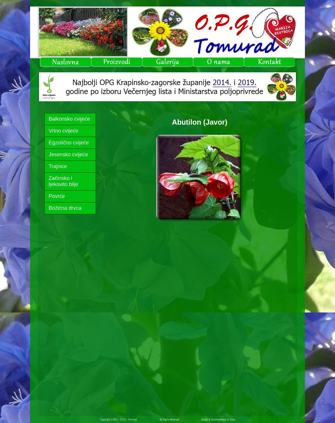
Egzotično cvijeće (69, 143)
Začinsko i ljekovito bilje (63, 181)
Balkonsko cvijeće (69, 119)
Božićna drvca (65, 208)
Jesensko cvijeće (68, 154)
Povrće (57, 196)
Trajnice (58, 166)
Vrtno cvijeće (63, 131)
